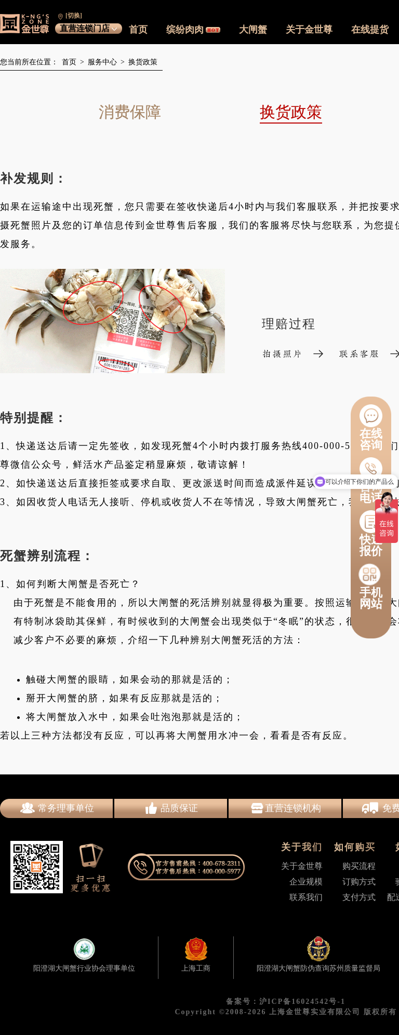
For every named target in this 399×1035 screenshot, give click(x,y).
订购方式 (359, 881)
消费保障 (130, 111)
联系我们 (306, 897)
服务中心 (100, 62)
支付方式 (359, 897)
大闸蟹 (253, 29)
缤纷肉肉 (193, 29)
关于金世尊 (309, 29)
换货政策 (141, 62)
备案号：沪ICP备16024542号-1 (285, 1001)
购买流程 (359, 866)
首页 (138, 29)
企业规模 (306, 881)
